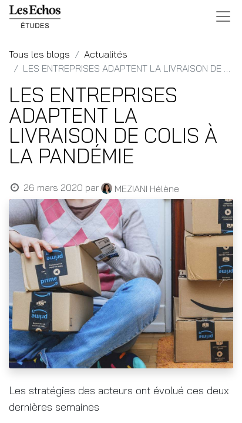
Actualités (105, 54)
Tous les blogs (39, 54)
